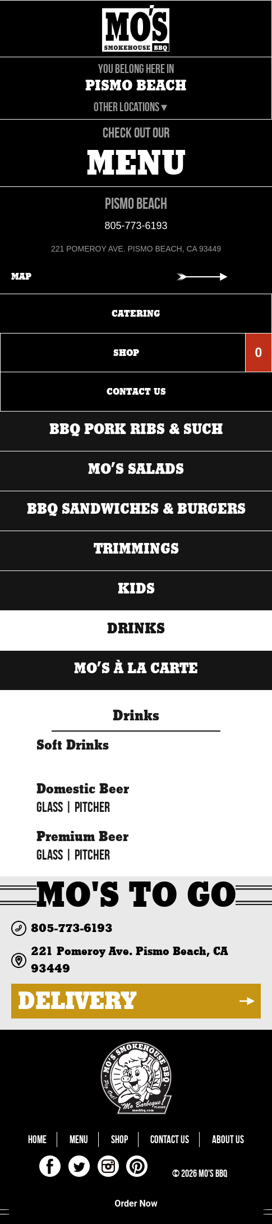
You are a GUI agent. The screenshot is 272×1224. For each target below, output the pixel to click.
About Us (228, 1139)
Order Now (135, 1203)
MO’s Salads (136, 469)
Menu (79, 1139)
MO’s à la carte (136, 669)
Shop (119, 1139)
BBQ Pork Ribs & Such (136, 430)
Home (37, 1139)
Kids (136, 589)
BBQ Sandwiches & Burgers (136, 509)
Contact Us (169, 1139)
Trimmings (136, 549)
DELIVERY (77, 1001)
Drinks (136, 629)
